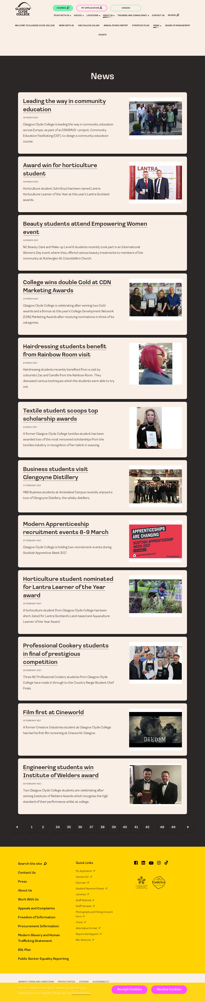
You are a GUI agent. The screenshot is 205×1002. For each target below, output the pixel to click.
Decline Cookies (169, 989)
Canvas (126, 8)
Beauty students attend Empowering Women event (102, 243)
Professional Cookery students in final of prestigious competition (102, 669)
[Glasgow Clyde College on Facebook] (136, 864)
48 (162, 827)
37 (91, 827)
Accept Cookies (129, 989)
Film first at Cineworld (102, 729)
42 (147, 827)
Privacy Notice (81, 993)
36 (80, 827)
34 (58, 827)
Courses (63, 8)
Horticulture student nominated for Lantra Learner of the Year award (102, 602)
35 (69, 827)
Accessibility (101, 982)
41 (136, 827)
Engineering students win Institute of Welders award (102, 786)
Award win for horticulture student (102, 184)
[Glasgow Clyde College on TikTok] (166, 864)
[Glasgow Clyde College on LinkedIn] (143, 864)
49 (173, 827)
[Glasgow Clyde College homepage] (23, 8)
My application (91, 8)
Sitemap (84, 982)
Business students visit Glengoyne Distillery (102, 486)
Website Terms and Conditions (36, 982)
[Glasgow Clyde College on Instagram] (159, 864)
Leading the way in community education (102, 123)
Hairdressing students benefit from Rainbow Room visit (102, 368)
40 (125, 827)
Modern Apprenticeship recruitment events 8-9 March (102, 541)
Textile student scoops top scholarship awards (102, 430)
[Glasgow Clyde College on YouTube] (151, 864)
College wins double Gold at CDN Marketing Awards (102, 304)
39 (114, 827)
